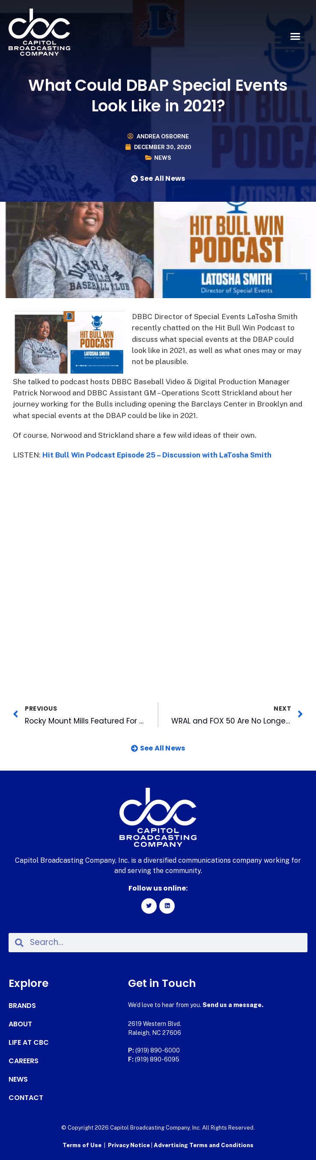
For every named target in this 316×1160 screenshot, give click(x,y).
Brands (22, 1006)
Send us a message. (233, 1005)
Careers (24, 1061)
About (20, 1024)
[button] (295, 36)
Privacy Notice (129, 1145)
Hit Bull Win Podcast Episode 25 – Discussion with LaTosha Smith (156, 455)
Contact (26, 1098)
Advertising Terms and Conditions (203, 1145)
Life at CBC (29, 1042)
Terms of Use (82, 1145)
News (162, 158)
